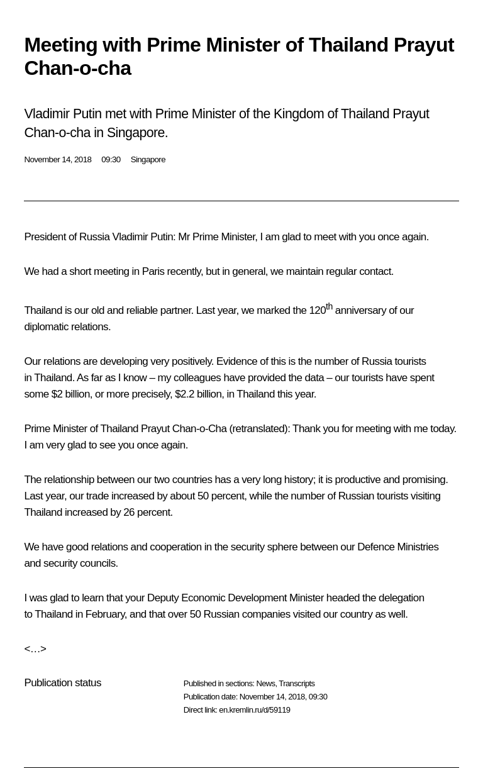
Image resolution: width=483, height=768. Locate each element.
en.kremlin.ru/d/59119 (254, 710)
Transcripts (296, 683)
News (265, 683)
